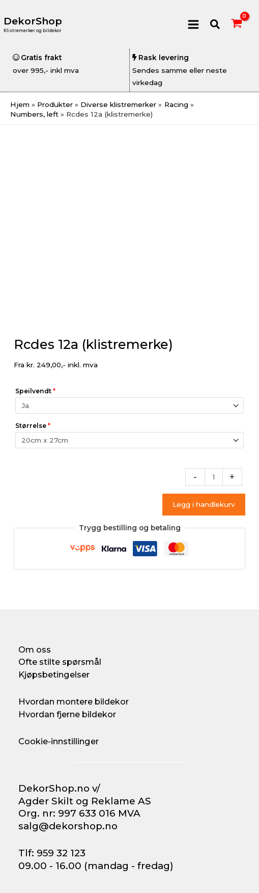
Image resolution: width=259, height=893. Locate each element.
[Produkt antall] (214, 477)
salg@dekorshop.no (68, 826)
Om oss (34, 649)
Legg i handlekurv (203, 504)
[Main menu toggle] (193, 24)
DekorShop (33, 21)
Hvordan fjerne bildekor (67, 714)
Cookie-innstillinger (58, 741)
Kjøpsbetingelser (54, 674)
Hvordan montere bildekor (73, 701)
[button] (215, 24)
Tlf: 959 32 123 (51, 853)
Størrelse (32, 425)
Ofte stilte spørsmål (59, 662)
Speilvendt (35, 391)
